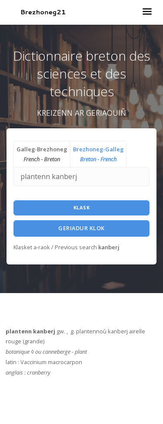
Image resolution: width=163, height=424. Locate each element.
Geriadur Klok (81, 228)
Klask (81, 207)
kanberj (109, 247)
